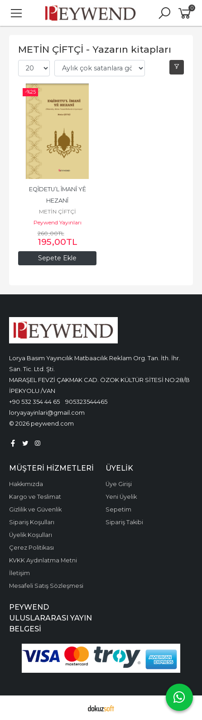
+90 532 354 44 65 (34, 401)
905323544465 (86, 401)
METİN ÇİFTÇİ (57, 211)
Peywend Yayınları (58, 222)
